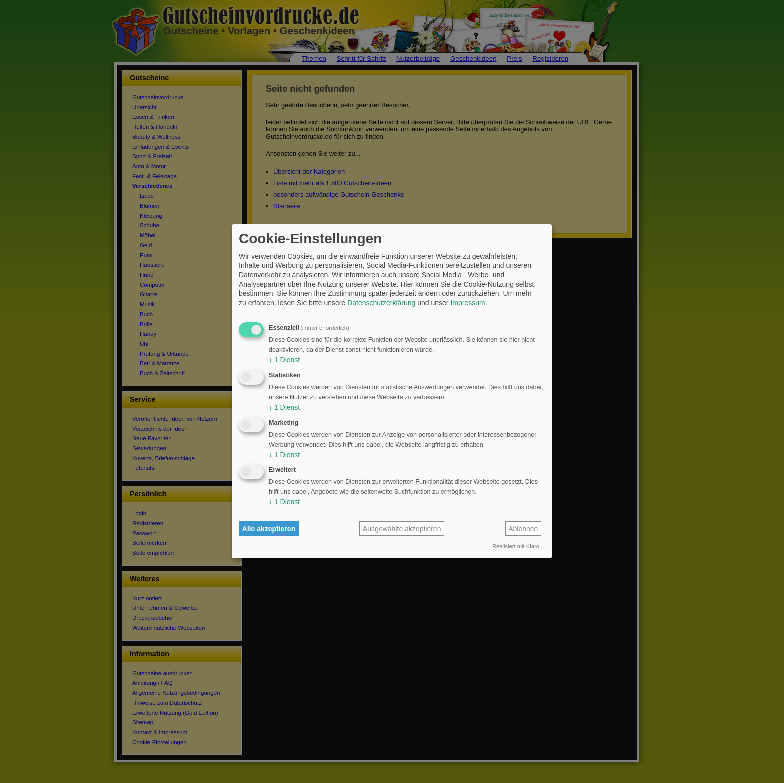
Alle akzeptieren (269, 529)
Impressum (467, 303)
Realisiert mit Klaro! (516, 547)
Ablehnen (523, 529)
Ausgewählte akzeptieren (402, 529)
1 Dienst (284, 360)
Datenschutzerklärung (382, 303)
